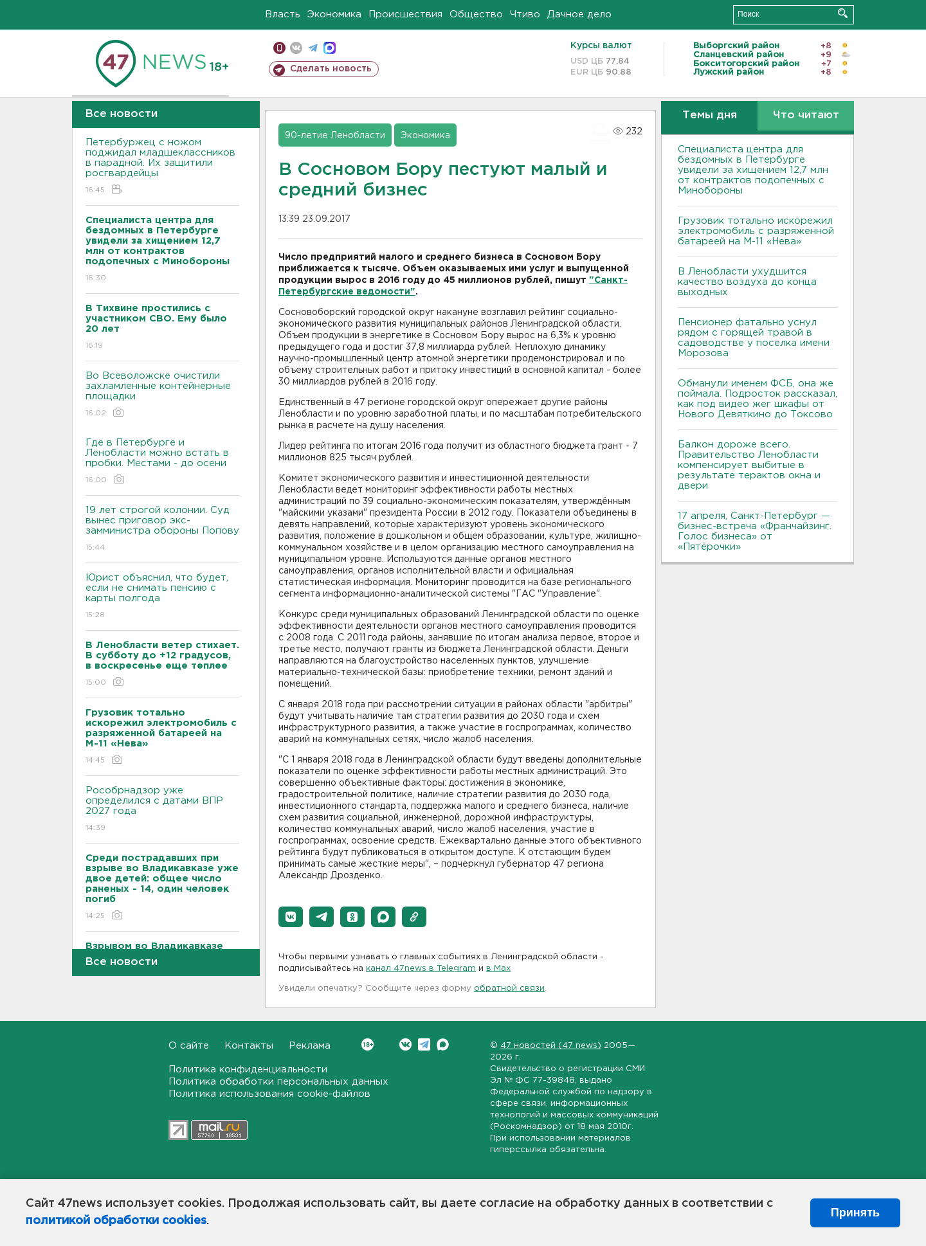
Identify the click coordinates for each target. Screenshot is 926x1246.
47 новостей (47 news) (550, 1045)
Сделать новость (331, 69)
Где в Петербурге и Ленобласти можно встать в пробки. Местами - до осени (162, 461)
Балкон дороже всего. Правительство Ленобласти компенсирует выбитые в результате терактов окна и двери (749, 465)
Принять (855, 1212)
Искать (843, 13)
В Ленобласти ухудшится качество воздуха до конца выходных (747, 281)
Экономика (334, 14)
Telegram (424, 1044)
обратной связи (509, 988)
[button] (290, 917)
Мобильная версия (279, 48)
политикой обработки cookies (116, 1221)
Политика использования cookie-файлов (269, 1094)
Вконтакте (367, 1044)
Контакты (248, 1046)
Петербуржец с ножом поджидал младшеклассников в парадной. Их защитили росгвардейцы (162, 166)
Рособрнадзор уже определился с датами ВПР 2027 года (162, 809)
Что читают (806, 115)
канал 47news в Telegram (421, 968)
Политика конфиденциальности (247, 1069)
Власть (282, 14)
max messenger (329, 48)
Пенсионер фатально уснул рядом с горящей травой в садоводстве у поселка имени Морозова (754, 337)
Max (443, 1044)
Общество (476, 14)
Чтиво (525, 14)
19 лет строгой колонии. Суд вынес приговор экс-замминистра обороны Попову (162, 529)
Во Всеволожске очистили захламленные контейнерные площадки (162, 395)
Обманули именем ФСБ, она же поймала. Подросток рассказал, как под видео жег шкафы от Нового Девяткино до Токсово (757, 399)
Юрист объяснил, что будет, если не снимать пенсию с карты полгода (162, 596)
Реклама (310, 1046)
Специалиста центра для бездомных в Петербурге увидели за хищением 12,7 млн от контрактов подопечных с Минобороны (753, 170)
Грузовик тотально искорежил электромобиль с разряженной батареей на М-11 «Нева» (756, 231)
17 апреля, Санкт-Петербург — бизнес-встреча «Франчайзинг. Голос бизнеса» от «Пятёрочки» (754, 531)
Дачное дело (579, 14)
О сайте (188, 1046)
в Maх (498, 968)
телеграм (313, 48)
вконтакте (296, 48)
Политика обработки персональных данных (278, 1082)
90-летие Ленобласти (335, 136)
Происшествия (405, 14)
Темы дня (709, 115)
